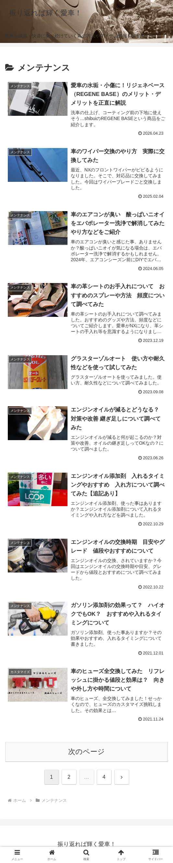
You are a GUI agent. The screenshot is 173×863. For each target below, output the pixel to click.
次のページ (86, 752)
